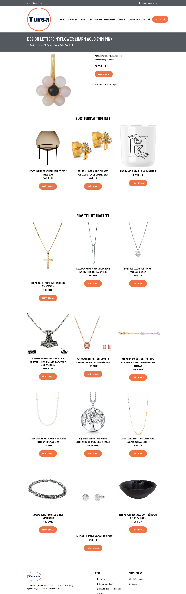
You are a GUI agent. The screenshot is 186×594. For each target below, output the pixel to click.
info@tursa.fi (152, 3)
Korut (108, 53)
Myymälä (160, 18)
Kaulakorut (117, 53)
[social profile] (45, 3)
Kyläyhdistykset (76, 18)
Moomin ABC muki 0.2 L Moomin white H (138, 168)
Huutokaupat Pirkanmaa (102, 18)
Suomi (142, 3)
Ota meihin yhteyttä (139, 18)
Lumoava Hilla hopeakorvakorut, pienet (93, 533)
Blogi (122, 18)
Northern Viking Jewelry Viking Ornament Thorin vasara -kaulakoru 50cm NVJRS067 (48, 359)
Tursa (61, 18)
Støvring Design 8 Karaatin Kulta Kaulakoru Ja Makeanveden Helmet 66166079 (138, 360)
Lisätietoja (103, 72)
